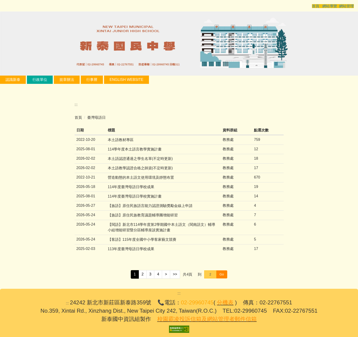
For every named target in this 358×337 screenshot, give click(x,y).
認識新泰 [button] (28, 80)
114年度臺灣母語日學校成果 (131, 187)
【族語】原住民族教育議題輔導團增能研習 (143, 215)
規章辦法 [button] (82, 80)
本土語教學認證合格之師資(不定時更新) (140, 168)
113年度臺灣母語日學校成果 (131, 249)
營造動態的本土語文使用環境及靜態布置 (141, 177)
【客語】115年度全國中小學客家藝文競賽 (142, 239)
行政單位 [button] (55, 80)
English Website (142, 80)
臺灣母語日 (96, 117)
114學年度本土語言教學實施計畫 (135, 149)
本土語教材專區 (121, 140)
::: (7, 80)
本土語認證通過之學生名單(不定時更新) (140, 159)
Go (222, 274)
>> (175, 274)
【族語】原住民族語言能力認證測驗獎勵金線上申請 (150, 206)
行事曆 (107, 80)
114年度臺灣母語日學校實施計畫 (135, 196)
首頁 (78, 117)
